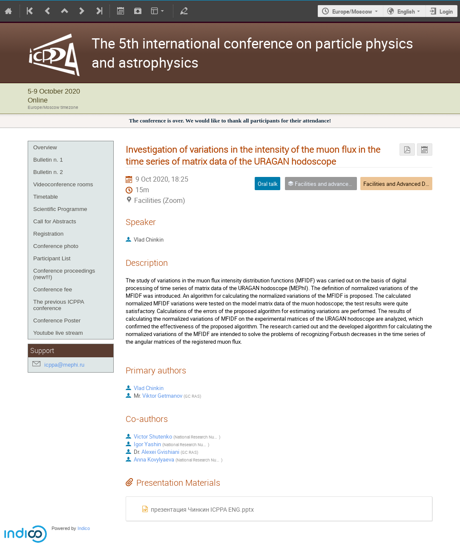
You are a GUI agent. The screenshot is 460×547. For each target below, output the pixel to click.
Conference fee (52, 289)
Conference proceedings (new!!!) (64, 274)
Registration (48, 234)
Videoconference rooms (63, 184)
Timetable (45, 197)
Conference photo (55, 246)
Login (446, 11)
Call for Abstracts (54, 221)
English (406, 11)
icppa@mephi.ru (64, 364)
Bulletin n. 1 (48, 160)
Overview (45, 147)
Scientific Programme (60, 209)
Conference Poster (56, 320)
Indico (84, 528)
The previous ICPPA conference (58, 305)
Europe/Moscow (352, 11)
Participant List (51, 258)
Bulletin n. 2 (48, 172)
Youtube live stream (58, 333)
